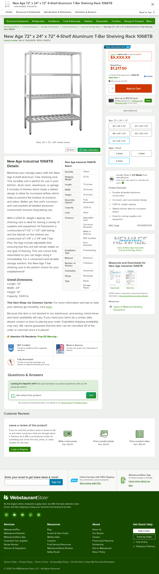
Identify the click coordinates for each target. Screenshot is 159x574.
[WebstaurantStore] (43, 497)
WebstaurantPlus (12, 529)
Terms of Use (66, 403)
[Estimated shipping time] (123, 182)
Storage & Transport (134, 21)
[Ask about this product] (53, 395)
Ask (91, 395)
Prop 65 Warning (46, 336)
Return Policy (98, 552)
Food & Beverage (71, 21)
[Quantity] (112, 88)
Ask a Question (89, 150)
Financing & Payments (103, 541)
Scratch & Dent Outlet (57, 533)
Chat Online (140, 542)
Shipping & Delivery (144, 546)
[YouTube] (14, 514)
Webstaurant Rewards (14, 533)
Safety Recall (53, 552)
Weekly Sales (53, 537)
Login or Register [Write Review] (19, 449)
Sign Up (56, 482)
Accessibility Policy (59, 562)
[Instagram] (6, 514)
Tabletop (88, 21)
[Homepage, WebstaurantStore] (23, 11)
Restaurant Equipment (17, 21)
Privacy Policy (81, 403)
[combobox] (74, 11)
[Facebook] (22, 514)
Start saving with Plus (90, 483)
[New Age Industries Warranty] (130, 279)
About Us (96, 529)
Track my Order (144, 537)
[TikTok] (30, 514)
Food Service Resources (59, 544)
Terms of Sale (10, 562)
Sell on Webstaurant (101, 548)
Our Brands (98, 533)
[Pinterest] (38, 514)
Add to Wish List (130, 111)
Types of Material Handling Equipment (128, 308)
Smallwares (54, 21)
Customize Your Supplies (16, 541)
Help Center (144, 531)
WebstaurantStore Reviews (60, 548)
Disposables (102, 21)
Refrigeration (38, 21)
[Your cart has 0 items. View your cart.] (150, 11)
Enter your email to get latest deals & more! (31, 477)
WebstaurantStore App (14, 537)
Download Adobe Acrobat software (133, 296)
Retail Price (115, 65)
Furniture (116, 21)
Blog (49, 529)
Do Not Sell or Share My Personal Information (93, 562)
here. (49, 306)
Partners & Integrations (15, 548)
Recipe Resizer (11, 544)
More (150, 21)
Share (70, 150)
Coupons (51, 541)
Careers (96, 537)
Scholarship (98, 544)
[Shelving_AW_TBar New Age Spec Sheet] (115, 279)
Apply (149, 100)
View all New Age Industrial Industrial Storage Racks (130, 249)
